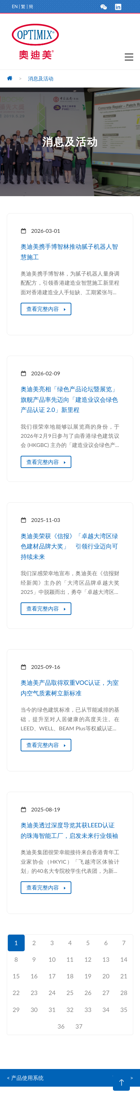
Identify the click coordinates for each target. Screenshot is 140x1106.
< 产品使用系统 (25, 1077)
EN (15, 6)
